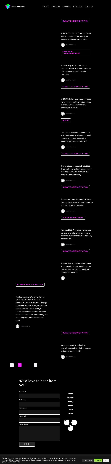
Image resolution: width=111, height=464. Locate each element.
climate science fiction (75, 21)
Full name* (39, 395)
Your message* (39, 433)
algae (66, 121)
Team (70, 410)
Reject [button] (105, 460)
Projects (70, 399)
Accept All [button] (98, 460)
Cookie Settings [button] (88, 460)
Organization (39, 412)
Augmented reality (73, 218)
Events (70, 406)
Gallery (70, 402)
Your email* (39, 420)
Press (70, 414)
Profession (39, 403)
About (70, 395)
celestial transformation (71, 52)
